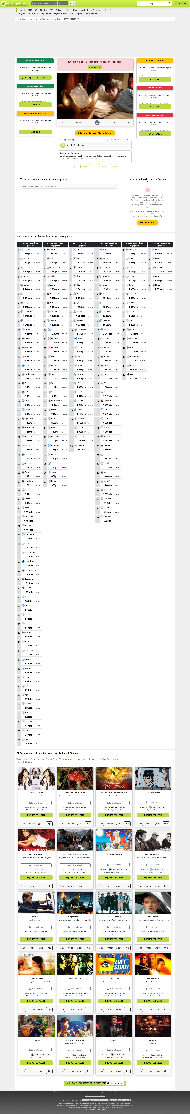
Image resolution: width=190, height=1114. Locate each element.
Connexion (181, 3)
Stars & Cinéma (48, 19)
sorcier (104, 166)
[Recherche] (169, 3)
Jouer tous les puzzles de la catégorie (95, 1083)
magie (114, 166)
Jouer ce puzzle (36, 815)
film (94, 166)
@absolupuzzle (94, 1100)
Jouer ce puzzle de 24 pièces (35, 77)
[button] (72, 3)
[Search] (154, 3)
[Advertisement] (95, 40)
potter (85, 166)
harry (75, 166)
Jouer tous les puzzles (42, 3)
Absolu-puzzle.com (91, 1109)
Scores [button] (62, 3)
